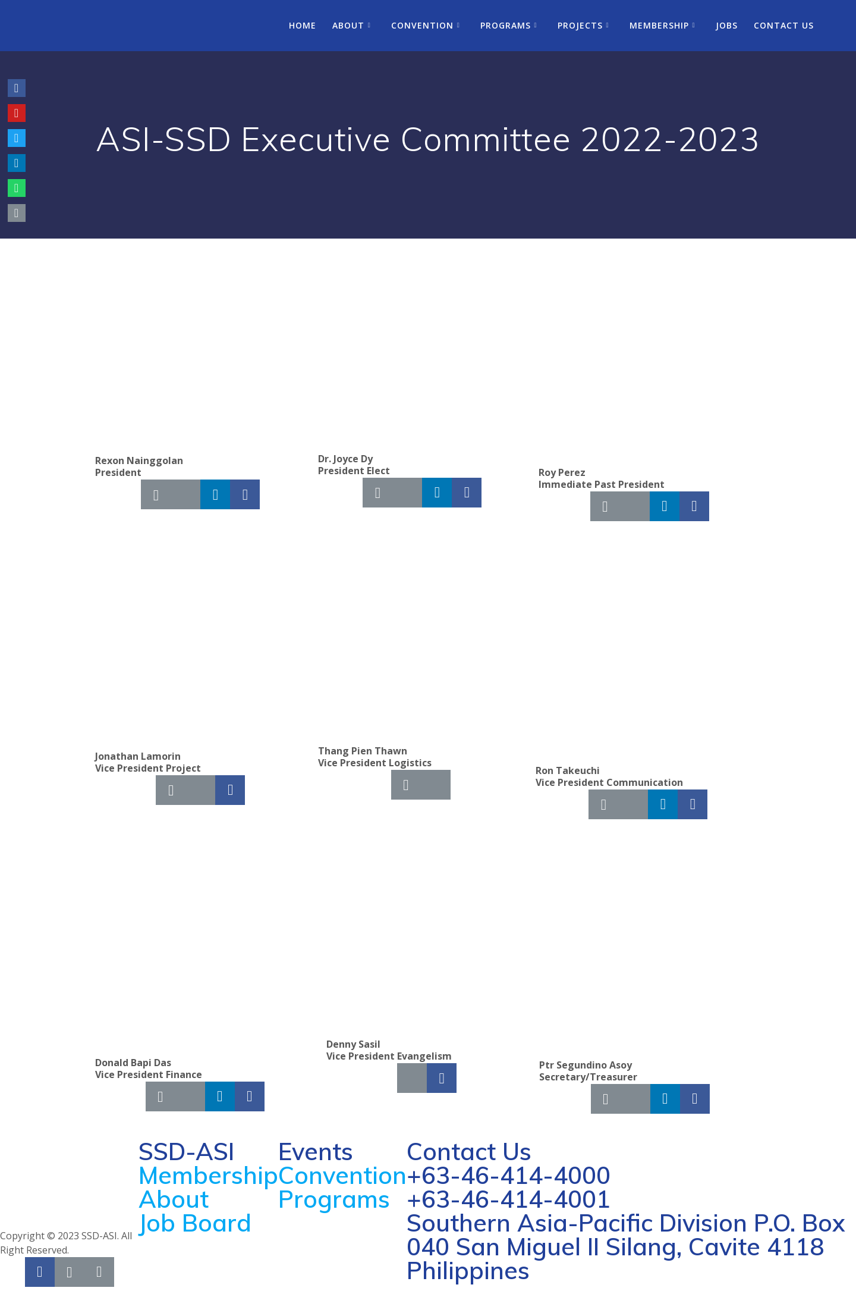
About (348, 25)
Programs (505, 25)
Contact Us (784, 25)
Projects (580, 25)
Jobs (727, 25)
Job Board (195, 1222)
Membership (659, 25)
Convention (422, 25)
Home (302, 25)
